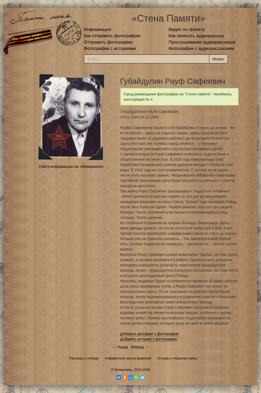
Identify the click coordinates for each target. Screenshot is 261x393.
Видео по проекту (186, 29)
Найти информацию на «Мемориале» (71, 166)
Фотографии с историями (110, 48)
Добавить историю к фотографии (148, 339)
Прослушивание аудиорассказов (201, 42)
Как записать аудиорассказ (196, 35)
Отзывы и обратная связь (177, 358)
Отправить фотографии (108, 42)
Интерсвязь (123, 370)
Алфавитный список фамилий (128, 358)
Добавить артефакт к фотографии (149, 334)
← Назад (120, 347)
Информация (97, 29)
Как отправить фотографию (112, 35)
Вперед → (139, 347)
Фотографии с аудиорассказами (201, 48)
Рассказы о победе (84, 358)
